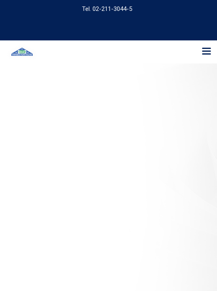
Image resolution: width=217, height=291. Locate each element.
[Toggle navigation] (206, 52)
